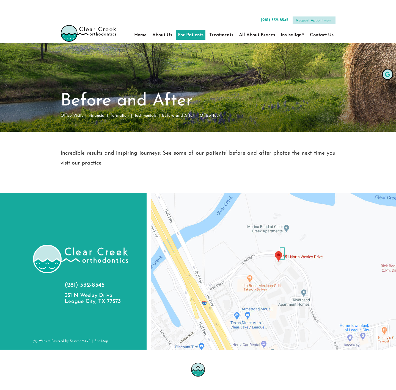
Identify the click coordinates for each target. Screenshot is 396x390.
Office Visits (72, 116)
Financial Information (109, 116)
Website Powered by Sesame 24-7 (62, 341)
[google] (387, 74)
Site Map (101, 341)
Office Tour (210, 116)
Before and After (178, 116)
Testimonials (145, 116)
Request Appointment (314, 7)
